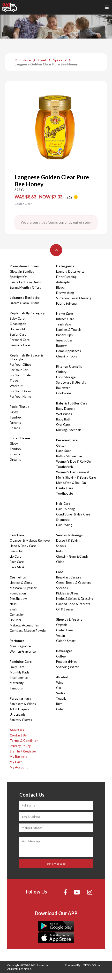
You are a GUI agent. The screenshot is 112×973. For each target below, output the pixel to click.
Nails (13, 604)
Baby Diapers (65, 409)
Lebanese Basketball (25, 298)
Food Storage (65, 377)
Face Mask (17, 567)
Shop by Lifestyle (69, 619)
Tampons (16, 688)
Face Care (17, 562)
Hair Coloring (65, 509)
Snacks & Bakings (69, 535)
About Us (17, 730)
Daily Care (17, 667)
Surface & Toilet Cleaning (73, 298)
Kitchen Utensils (69, 366)
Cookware (63, 393)
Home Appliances (68, 351)
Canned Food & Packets (73, 604)
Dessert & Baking (68, 540)
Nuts (59, 551)
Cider (60, 709)
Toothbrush (64, 467)
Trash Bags (64, 324)
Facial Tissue (20, 407)
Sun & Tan (16, 551)
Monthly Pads (19, 672)
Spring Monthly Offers (25, 287)
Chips (60, 562)
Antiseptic (63, 282)
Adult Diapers (19, 709)
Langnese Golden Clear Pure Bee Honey (46, 64)
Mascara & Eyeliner (23, 588)
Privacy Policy (20, 746)
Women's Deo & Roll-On (73, 461)
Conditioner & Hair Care (73, 514)
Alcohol (62, 677)
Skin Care (17, 535)
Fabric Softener (67, 303)
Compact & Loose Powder (28, 631)
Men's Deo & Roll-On (71, 483)
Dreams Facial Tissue (24, 303)
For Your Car (19, 370)
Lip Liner (15, 620)
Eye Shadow (18, 599)
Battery (61, 346)
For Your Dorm (20, 391)
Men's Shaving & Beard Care (76, 477)
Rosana (15, 428)
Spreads (59, 60)
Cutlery (61, 372)
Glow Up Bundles (22, 271)
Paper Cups (64, 335)
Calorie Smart (65, 641)
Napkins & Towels (68, 330)
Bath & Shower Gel (69, 456)
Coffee (61, 656)
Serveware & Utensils (71, 382)
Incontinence (19, 678)
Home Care (64, 314)
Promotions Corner (24, 266)
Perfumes (17, 641)
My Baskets (18, 757)
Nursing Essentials (68, 430)
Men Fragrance (20, 646)
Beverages (64, 651)
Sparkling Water (67, 667)
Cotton (61, 445)
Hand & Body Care (23, 546)
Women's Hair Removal (72, 472)
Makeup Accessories (24, 625)
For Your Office (20, 364)
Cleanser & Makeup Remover (30, 540)
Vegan (60, 635)
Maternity (17, 683)
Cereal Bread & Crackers (73, 583)
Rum (59, 704)
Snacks (61, 546)
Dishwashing (65, 293)
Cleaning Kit (18, 324)
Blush (13, 609)
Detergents (65, 266)
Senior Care (18, 334)
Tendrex (16, 417)
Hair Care (63, 504)
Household (17, 329)
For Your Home (20, 396)
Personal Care (20, 340)
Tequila (61, 698)
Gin (58, 688)
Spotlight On (19, 277)
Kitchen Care (65, 319)
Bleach (60, 287)
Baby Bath (63, 419)
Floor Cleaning (66, 277)
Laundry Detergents (70, 271)
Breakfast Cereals (68, 577)
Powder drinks (66, 662)
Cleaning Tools (66, 356)
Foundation (18, 593)
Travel (14, 380)
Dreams (15, 423)
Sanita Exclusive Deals (25, 282)
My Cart (16, 762)
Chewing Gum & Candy (72, 556)
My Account (19, 767)
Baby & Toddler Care (72, 403)
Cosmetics (18, 577)
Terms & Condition (24, 741)
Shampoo (63, 520)
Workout (16, 386)
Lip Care (15, 556)
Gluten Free (64, 630)
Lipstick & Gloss (21, 583)
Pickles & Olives (67, 593)
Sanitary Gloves (21, 720)
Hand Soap (64, 451)
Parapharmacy (20, 698)
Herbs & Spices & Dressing (74, 599)
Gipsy (14, 412)
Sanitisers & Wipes (23, 704)
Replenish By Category (27, 313)
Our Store (23, 60)
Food (42, 60)
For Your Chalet (21, 375)
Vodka (60, 693)
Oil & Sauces (65, 609)
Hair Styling (64, 525)
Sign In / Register (23, 751)
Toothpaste (64, 493)
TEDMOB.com (92, 965)
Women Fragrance (23, 651)
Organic (61, 625)
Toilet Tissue (20, 438)
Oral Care (63, 425)
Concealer (17, 615)
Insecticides (64, 340)
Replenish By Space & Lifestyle (26, 357)
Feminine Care (20, 345)
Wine (59, 682)
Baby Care (17, 318)
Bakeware (63, 388)
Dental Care (64, 488)
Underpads (17, 714)
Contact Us (18, 735)
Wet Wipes (64, 414)
